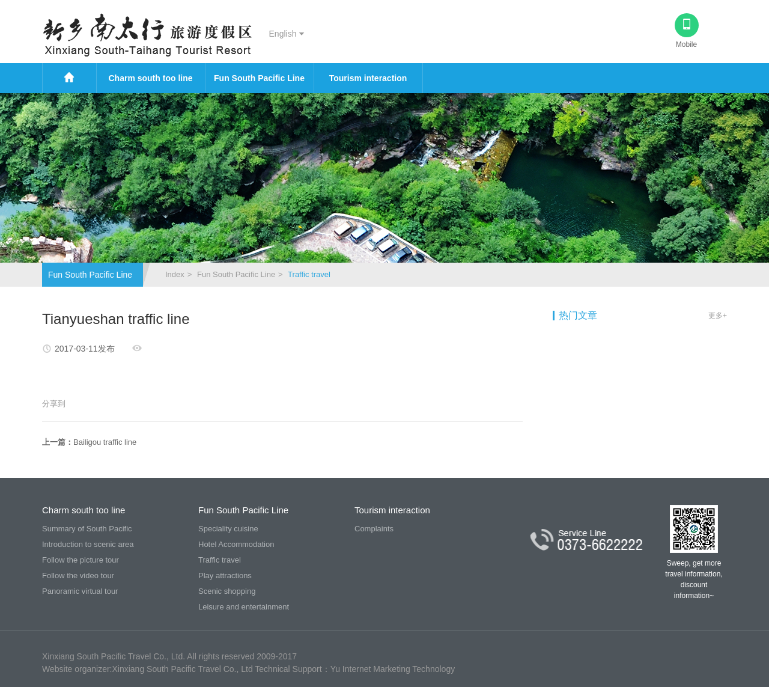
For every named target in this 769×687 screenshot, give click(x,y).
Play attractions (225, 575)
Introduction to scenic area (87, 544)
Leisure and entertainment (243, 606)
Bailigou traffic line (104, 442)
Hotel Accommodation (236, 544)
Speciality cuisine (228, 528)
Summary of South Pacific (87, 528)
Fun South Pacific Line (259, 78)
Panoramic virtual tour (80, 591)
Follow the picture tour (80, 559)
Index (174, 274)
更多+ (717, 315)
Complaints (374, 528)
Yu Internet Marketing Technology (392, 669)
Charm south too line (151, 78)
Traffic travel (219, 559)
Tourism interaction (368, 78)
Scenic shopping (226, 591)
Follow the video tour (78, 575)
